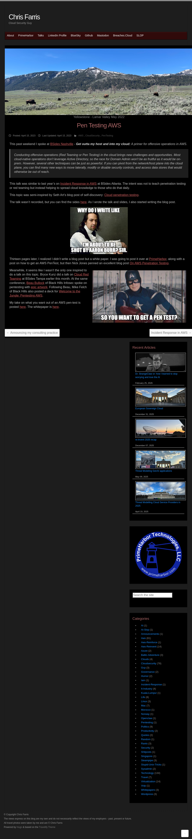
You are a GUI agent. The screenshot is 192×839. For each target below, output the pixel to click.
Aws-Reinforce (149, 642)
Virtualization (148, 781)
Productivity (147, 730)
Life (143, 697)
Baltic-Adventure (150, 655)
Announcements (150, 633)
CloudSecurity (92, 135)
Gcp (143, 667)
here (84, 202)
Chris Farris (24, 17)
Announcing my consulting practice (32, 332)
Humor (145, 676)
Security (145, 747)
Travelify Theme (47, 827)
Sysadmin (146, 768)
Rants (144, 743)
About (10, 35)
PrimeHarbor (25, 35)
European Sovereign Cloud (149, 408)
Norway (145, 714)
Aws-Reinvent (148, 646)
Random (145, 739)
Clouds (145, 659)
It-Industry (146, 688)
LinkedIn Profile (57, 35)
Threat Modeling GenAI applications (153, 471)
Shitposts (146, 751)
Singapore (146, 756)
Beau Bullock (35, 283)
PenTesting (107, 135)
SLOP (140, 35)
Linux (144, 701)
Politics (145, 726)
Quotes (145, 735)
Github (89, 35)
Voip (143, 785)
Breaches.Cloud (122, 35)
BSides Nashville (61, 144)
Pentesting (147, 722)
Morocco (146, 709)
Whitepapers (148, 789)
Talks (41, 35)
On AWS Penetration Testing (149, 263)
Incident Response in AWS (78, 183)
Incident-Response (151, 684)
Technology (147, 773)
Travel (144, 777)
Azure (144, 650)
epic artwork (39, 287)
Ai (142, 625)
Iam (143, 680)
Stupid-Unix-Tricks (151, 764)
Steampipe (147, 760)
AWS (80, 135)
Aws (143, 638)
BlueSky (76, 35)
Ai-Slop (145, 629)
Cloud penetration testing (121, 195)
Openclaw (146, 718)
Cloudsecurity (148, 663)
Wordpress (147, 794)
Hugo (19, 827)
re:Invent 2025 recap (145, 439)
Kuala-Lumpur (149, 692)
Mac (143, 705)
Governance (148, 671)
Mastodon (103, 35)
